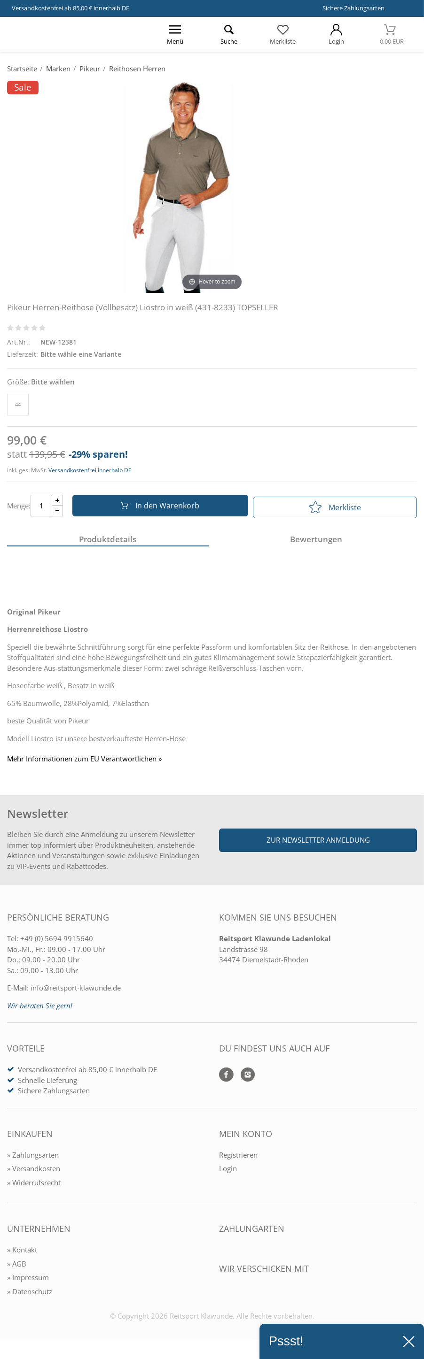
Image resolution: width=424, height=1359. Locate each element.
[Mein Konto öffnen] (336, 34)
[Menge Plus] (57, 502)
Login (228, 1171)
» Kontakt (22, 1253)
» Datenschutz (29, 1294)
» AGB (16, 1267)
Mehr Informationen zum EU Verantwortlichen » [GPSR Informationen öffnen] (84, 762)
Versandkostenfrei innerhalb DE (90, 470)
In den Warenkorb (158, 507)
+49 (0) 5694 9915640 (56, 941)
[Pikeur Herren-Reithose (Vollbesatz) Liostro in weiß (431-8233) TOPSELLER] (212, 186)
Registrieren (238, 1158)
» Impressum (28, 1280)
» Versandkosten (33, 1171)
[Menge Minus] (57, 512)
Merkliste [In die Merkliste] (335, 507)
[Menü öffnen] (175, 34)
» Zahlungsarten (33, 1158)
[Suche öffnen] (229, 34)
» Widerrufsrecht (34, 1185)
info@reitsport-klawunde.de (76, 991)
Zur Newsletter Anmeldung (318, 843)
